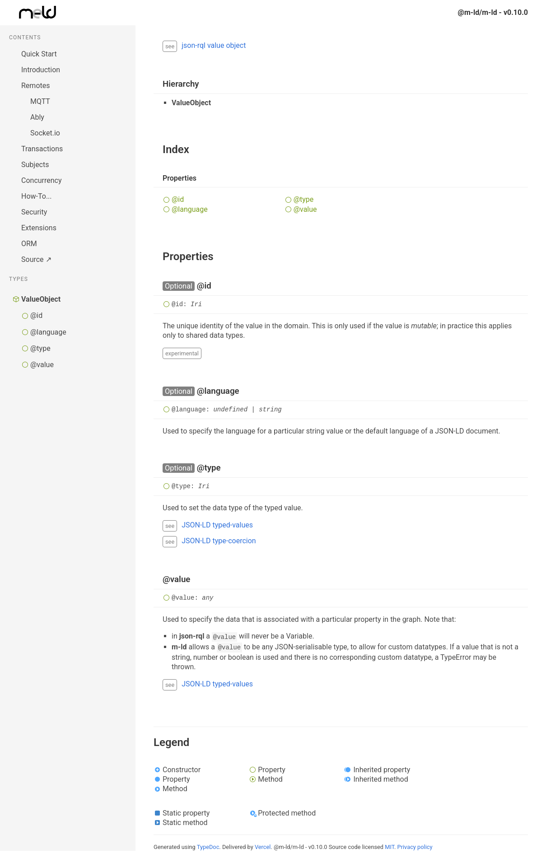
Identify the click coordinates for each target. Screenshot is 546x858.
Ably (37, 117)
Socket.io (45, 133)
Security (34, 212)
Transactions (42, 149)
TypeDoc (208, 847)
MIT (389, 847)
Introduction (40, 69)
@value (42, 364)
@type (40, 348)
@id (36, 315)
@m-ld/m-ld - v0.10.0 (493, 12)
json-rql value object (214, 45)
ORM (29, 243)
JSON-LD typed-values (217, 525)
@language (48, 332)
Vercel (263, 847)
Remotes (35, 85)
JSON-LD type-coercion (219, 540)
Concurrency (41, 180)
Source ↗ (36, 259)
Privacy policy (415, 847)
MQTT (40, 101)
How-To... (36, 196)
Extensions (38, 228)
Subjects (35, 164)
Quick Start (39, 54)
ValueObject (41, 299)
